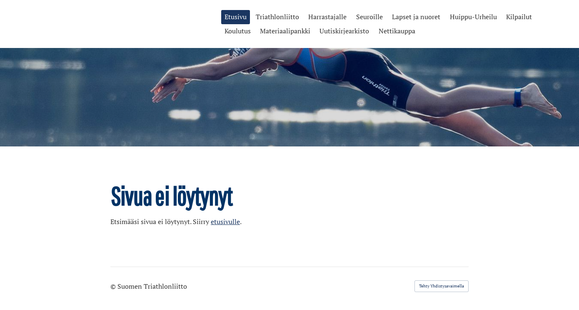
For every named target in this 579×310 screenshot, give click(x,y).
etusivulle (225, 221)
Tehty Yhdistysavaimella (441, 286)
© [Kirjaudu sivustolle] (113, 286)
